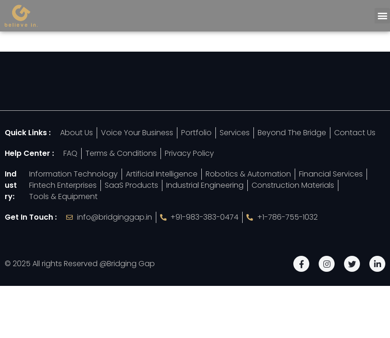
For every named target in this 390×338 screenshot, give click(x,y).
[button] (382, 15)
